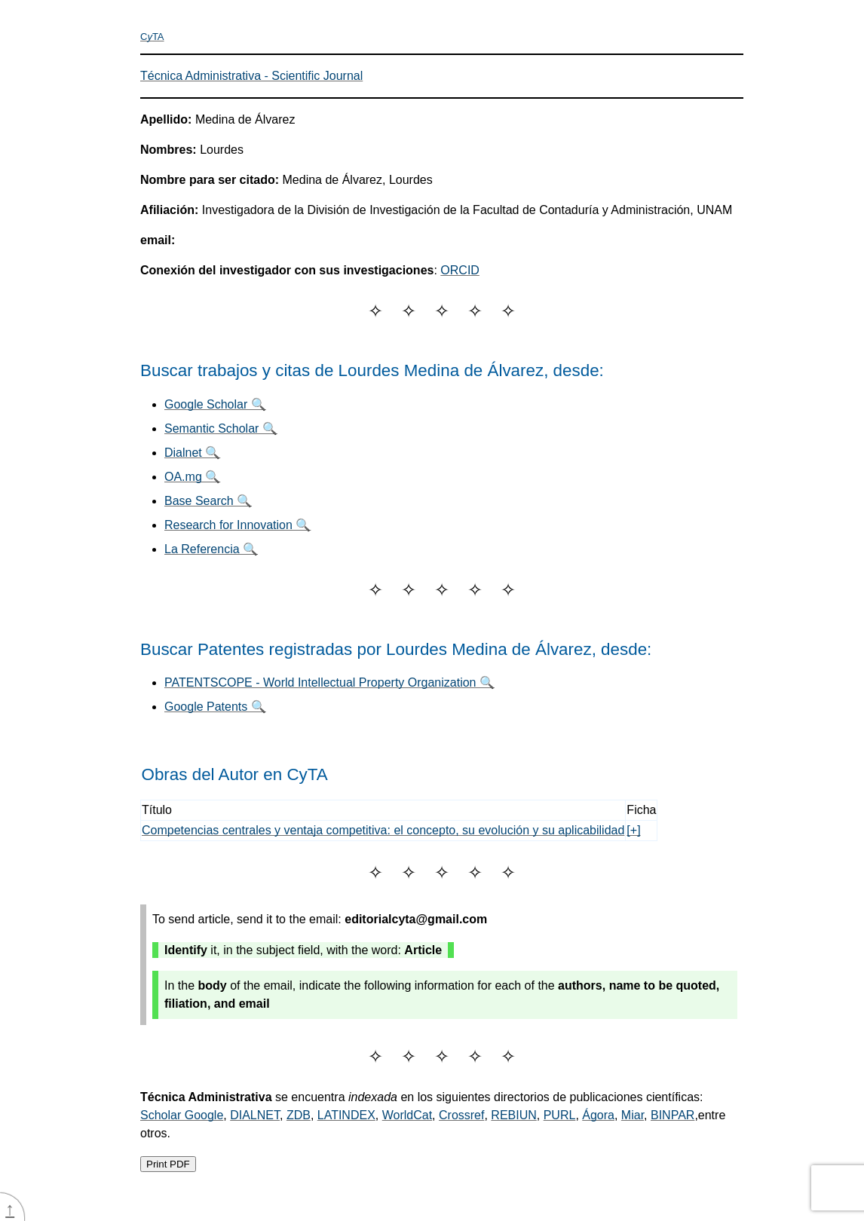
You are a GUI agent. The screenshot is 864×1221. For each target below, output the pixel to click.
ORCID (459, 270)
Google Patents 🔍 (215, 706)
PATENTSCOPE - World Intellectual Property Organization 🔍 (329, 682)
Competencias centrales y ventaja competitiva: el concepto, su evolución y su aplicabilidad (383, 830)
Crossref (461, 1115)
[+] (633, 830)
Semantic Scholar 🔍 (220, 428)
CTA (152, 36)
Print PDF (168, 1164)
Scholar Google (181, 1115)
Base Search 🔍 (208, 500)
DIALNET (255, 1115)
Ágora (598, 1115)
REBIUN (513, 1115)
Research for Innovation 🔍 (237, 525)
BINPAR (672, 1115)
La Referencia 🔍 (211, 549)
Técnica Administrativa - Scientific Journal (251, 75)
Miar (632, 1115)
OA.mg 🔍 (192, 476)
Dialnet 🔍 (192, 452)
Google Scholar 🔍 (215, 404)
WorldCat (407, 1115)
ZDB (298, 1115)
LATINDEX (346, 1115)
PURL (560, 1115)
